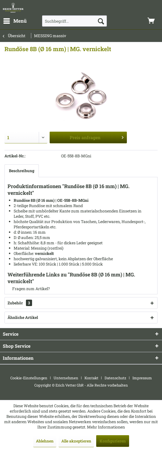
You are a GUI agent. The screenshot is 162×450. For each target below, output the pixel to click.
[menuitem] (15, 21)
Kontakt (91, 377)
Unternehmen (66, 377)
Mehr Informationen (106, 427)
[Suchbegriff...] (74, 21)
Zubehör (20, 302)
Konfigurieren (113, 441)
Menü (15, 20)
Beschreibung (21, 170)
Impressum (142, 377)
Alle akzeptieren (76, 441)
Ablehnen (45, 441)
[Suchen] (101, 21)
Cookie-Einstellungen (28, 377)
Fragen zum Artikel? (29, 288)
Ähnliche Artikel (23, 317)
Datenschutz (115, 377)
